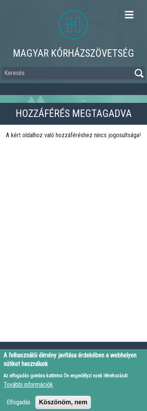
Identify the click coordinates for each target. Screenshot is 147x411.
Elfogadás (19, 405)
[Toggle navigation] (129, 15)
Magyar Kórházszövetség (73, 53)
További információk (28, 387)
